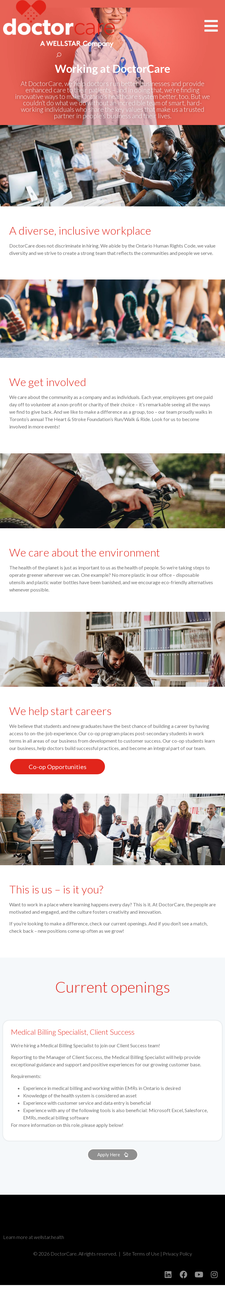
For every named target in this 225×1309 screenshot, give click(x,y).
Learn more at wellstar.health (33, 1261)
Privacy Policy (177, 1277)
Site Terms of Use (141, 1277)
